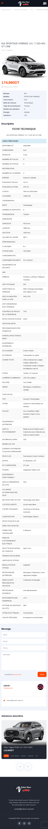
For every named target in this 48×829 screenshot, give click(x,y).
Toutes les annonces (20, 10)
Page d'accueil (6, 10)
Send (42, 674)
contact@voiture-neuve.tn (24, 809)
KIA (32, 10)
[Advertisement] (24, 26)
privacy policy (16, 674)
